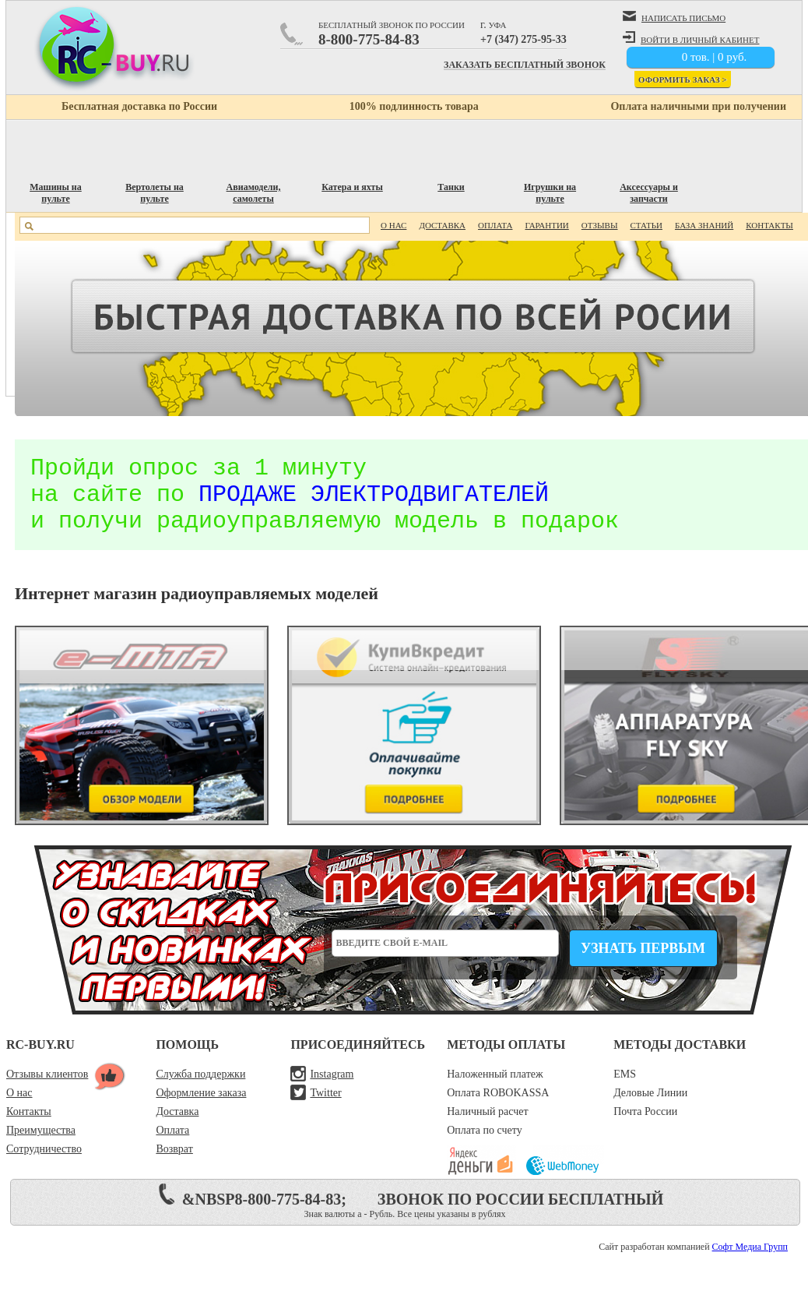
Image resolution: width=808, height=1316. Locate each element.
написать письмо (674, 17)
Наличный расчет (487, 1128)
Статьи (646, 225)
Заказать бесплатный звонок (525, 65)
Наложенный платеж (495, 1090)
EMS (624, 1090)
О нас (393, 225)
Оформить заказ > (682, 79)
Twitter (325, 1109)
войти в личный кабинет (691, 37)
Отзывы (599, 225)
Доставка (442, 225)
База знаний (704, 225)
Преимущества (41, 1146)
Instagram (331, 1090)
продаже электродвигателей (373, 503)
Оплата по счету (484, 1146)
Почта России (645, 1128)
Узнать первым (643, 964)
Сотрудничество (44, 1165)
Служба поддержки (200, 1090)
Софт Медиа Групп (750, 1263)
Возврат (174, 1165)
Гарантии (546, 225)
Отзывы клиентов (47, 1090)
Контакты (769, 225)
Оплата (495, 225)
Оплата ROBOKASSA (498, 1109)
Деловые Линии (650, 1109)
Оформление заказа (201, 1109)
